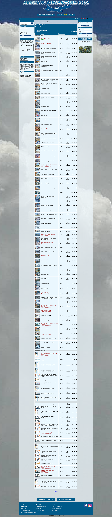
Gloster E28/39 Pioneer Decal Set (47, 393)
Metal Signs (22, 31)
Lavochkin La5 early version (46, 320)
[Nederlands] (81, 18)
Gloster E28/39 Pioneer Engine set (47, 475)
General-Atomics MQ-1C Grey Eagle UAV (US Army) (49, 98)
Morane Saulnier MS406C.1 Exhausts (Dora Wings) (49, 412)
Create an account (88, 34)
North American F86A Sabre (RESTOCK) (48, 48)
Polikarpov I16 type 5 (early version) (48, 251)
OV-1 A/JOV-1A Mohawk (45, 255)
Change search (38, 26)
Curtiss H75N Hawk (45, 274)
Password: (80, 31)
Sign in (87, 33)
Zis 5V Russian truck (45, 146)
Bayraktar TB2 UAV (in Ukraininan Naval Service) (48, 193)
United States (77, 18)
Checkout (86, 25)
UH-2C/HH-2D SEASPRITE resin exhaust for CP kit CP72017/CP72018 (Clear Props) (49, 425)
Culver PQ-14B (44, 61)
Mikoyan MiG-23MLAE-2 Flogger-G (47, 205)
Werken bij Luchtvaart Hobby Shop (28, 512)
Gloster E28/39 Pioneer (45, 93)
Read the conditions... (24, 60)
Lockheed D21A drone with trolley (47, 142)
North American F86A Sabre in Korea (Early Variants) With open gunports (49, 80)
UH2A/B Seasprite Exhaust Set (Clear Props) (49, 436)
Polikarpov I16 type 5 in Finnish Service (48, 110)
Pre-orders (38, 508)
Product (42, 34)
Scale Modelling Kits (23, 32)
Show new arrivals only (41, 29)
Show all (38, 31)
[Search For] (25, 23)
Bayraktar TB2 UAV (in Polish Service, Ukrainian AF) (48, 197)
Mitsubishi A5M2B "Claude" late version (48, 338)
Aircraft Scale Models (24, 28)
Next (75, 489)
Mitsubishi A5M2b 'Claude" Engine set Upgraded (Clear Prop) (48, 456)
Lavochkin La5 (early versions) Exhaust (48, 440)
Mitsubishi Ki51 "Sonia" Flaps (46, 463)
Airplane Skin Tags (23, 29)
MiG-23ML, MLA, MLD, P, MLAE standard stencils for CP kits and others (48, 365)
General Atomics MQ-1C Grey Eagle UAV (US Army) (49, 151)
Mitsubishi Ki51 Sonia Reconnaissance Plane (48, 260)
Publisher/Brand (62, 34)
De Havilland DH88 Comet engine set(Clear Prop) (49, 447)
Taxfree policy (55, 510)
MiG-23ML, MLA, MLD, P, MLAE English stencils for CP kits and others (48, 371)
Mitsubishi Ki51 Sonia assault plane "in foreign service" (48, 306)
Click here (88, 35)
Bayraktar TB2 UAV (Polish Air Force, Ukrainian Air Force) (48, 161)
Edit (82, 25)
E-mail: (79, 29)
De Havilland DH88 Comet (46, 128)
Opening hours (55, 504)
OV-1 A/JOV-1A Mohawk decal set (47, 388)
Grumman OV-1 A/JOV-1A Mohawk (48, 234)
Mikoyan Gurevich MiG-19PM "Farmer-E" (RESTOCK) (48, 57)
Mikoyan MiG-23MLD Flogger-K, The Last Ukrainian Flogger (49, 165)
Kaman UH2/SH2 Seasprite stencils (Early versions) (49, 398)
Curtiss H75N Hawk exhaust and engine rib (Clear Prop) (49, 429)
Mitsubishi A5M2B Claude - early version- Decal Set (49, 383)
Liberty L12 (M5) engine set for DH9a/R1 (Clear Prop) (48, 460)
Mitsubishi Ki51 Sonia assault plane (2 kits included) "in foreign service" (49, 298)
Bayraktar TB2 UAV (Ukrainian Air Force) (48, 214)
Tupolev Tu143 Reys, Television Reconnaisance (47, 66)
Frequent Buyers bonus (57, 506)
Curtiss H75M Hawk (45, 88)
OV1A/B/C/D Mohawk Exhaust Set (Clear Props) (49, 407)
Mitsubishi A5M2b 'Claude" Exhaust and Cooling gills (48, 471)
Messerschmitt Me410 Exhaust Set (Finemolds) (47, 417)
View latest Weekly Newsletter (25, 75)
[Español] (85, 18)
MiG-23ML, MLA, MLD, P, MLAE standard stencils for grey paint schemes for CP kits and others (49, 375)
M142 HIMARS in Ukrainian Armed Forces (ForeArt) (49, 354)
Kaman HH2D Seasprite (45, 231)
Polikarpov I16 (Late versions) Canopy (48, 486)
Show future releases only (41, 30)
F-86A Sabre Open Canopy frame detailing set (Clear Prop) (49, 482)
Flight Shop (22, 30)
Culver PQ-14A (44, 115)
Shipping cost (23, 508)
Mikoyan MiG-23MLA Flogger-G (47, 210)
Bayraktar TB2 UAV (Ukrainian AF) (47, 101)
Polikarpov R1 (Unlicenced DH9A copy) (48, 218)
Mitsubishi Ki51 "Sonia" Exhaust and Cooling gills (48, 467)
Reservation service (56, 508)
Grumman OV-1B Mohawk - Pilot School (48, 119)
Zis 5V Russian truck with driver (47, 75)
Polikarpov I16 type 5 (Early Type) (47, 174)
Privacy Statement (40, 510)
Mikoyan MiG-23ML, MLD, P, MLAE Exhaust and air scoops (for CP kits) (49, 420)
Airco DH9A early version (46, 223)
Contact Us (38, 504)
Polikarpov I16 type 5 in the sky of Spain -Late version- (49, 134)
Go (32, 23)
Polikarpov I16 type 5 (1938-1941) (47, 242)
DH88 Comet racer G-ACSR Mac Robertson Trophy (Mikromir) (49, 360)
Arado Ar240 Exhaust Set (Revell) (47, 404)
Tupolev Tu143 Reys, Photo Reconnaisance (49, 70)
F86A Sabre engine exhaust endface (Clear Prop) (49, 452)
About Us (22, 504)
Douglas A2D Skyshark (45, 347)
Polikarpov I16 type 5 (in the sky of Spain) (49, 247)
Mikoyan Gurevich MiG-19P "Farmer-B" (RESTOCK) (48, 53)
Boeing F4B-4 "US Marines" (46, 43)
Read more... (22, 69)
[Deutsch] (87, 18)
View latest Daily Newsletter (25, 76)
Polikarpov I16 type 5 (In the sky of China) (49, 178)
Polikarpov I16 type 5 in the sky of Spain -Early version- (49, 139)
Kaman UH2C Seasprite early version (48, 226)
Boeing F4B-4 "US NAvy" (45, 38)
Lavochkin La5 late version (46, 302)
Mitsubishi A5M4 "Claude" (46, 310)
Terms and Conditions (25, 510)
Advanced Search (23, 24)
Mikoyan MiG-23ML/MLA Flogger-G (47, 200)
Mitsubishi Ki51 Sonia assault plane (48, 342)
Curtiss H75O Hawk (45, 270)
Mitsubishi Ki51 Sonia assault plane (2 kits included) (49, 324)
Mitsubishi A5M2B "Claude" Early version (49, 265)
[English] (83, 18)
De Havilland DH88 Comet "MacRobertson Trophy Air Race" (49, 84)
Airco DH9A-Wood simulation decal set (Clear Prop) (48, 380)
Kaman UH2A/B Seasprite (46, 315)
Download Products (23, 36)
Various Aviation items (24, 33)
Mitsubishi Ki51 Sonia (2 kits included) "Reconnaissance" (48, 239)
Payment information (41, 506)
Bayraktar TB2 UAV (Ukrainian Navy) (48, 155)
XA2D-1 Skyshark (44, 288)
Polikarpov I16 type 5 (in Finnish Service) (49, 169)
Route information (24, 506)
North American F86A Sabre (46, 124)
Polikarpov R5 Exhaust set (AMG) (47, 432)
